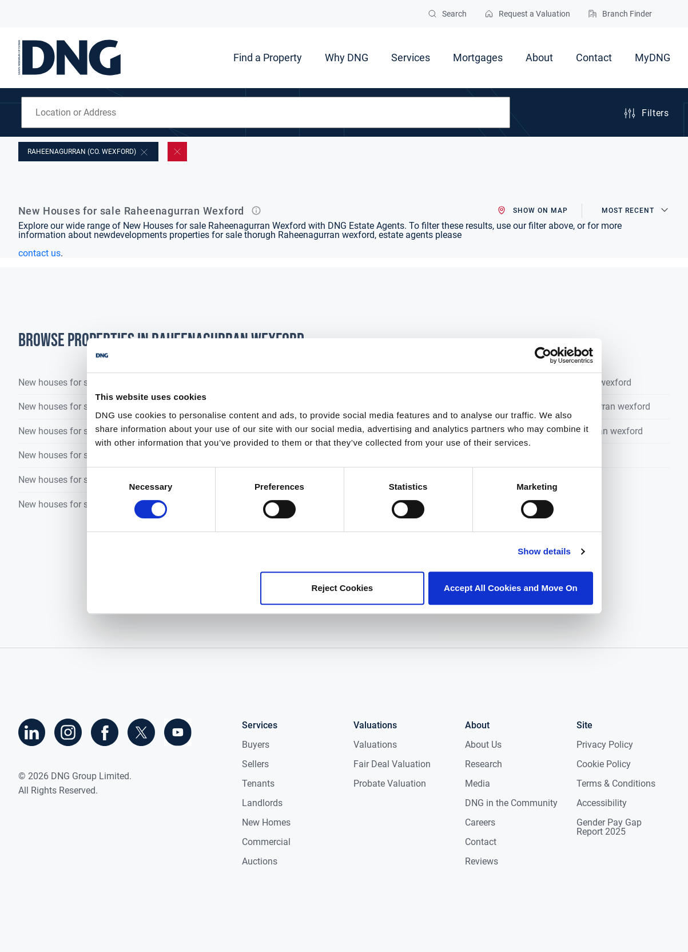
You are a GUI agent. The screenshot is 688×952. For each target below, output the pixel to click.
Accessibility (601, 803)
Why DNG (346, 57)
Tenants (258, 783)
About (539, 57)
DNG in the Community (511, 803)
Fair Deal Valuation (392, 764)
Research (483, 764)
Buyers (255, 744)
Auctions (259, 861)
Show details (544, 551)
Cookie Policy (603, 764)
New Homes (266, 822)
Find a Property (267, 57)
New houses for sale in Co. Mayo (84, 479)
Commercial (266, 841)
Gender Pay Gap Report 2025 (609, 827)
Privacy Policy (604, 744)
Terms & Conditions (615, 783)
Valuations (375, 744)
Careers (480, 822)
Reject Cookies (342, 588)
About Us (483, 744)
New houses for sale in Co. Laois (84, 431)
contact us (39, 253)
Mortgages (478, 57)
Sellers (255, 764)
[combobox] (265, 112)
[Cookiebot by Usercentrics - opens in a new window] (543, 355)
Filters (646, 113)
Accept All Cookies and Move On (511, 588)
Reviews (481, 861)
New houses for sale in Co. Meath (85, 455)
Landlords (262, 803)
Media (477, 783)
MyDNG (652, 57)
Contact (594, 57)
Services (410, 57)
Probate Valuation (389, 783)
